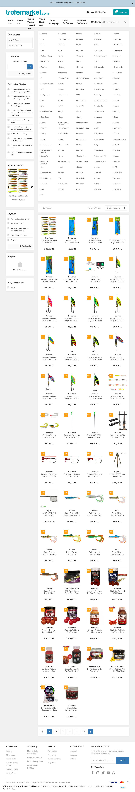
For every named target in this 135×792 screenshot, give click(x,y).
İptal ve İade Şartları (35, 761)
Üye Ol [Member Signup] (94, 12)
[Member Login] (88, 12)
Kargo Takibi (11, 759)
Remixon (117, 394)
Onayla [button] (122, 788)
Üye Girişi (52, 755)
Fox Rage (49, 238)
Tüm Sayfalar (25, 246)
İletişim (9, 751)
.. (76, 731)
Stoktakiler (47, 208)
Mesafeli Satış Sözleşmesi (32, 752)
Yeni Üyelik (52, 751)
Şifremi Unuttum (54, 759)
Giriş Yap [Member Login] (102, 12)
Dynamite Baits (94, 666)
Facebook (73, 751)
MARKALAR (97, 22)
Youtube (72, 759)
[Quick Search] (16, 66)
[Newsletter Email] (103, 760)
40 (83, 731)
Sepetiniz (51, 763)
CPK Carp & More (72, 588)
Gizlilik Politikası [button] (9, 789)
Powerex (72, 238)
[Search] (115, 22)
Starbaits (94, 588)
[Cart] (121, 12)
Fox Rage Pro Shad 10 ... (20, 196)
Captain (117, 472)
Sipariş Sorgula (12, 769)
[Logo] (27, 12)
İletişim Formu (11, 773)
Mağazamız (10, 755)
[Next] (32, 187)
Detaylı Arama (25, 74)
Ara (29, 67)
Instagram (73, 755)
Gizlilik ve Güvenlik (34, 757)
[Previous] (8, 187)
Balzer (72, 511)
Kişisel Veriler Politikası (32, 766)
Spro (49, 511)
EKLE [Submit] (122, 760)
